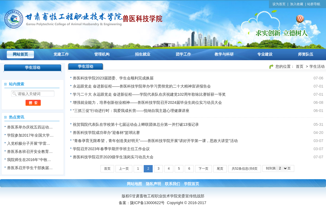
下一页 (203, 168)
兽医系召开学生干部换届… (30, 168)
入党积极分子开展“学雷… (28, 143)
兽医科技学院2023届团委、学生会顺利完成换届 (113, 78)
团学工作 (183, 54)
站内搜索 (16, 84)
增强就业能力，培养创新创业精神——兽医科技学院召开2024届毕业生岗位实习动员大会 (147, 102)
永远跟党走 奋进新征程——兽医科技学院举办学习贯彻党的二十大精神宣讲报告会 (142, 86)
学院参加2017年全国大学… (30, 135)
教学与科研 (224, 54)
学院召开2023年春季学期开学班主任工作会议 (111, 149)
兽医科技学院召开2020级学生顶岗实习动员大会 (113, 157)
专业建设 (264, 54)
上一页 (124, 168)
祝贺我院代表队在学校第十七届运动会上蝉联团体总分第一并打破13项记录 (136, 124)
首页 (299, 66)
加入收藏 (296, 4)
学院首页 (191, 184)
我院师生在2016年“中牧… (29, 159)
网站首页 (20, 54)
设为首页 (279, 4)
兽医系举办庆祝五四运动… (30, 127)
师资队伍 (305, 54)
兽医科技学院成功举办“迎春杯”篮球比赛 (106, 132)
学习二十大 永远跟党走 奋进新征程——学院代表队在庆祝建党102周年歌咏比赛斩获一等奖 (149, 94)
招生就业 (142, 54)
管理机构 (101, 54)
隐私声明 (153, 184)
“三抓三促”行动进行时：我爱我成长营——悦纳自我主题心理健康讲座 (131, 110)
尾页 (220, 168)
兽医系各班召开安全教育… (30, 151)
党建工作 (61, 54)
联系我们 (172, 184)
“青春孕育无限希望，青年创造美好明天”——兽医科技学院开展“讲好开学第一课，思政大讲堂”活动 (155, 141)
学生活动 (317, 66)
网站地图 (134, 184)
